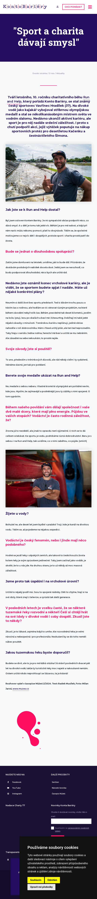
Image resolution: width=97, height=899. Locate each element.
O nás (52, 73)
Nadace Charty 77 (15, 805)
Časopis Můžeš (58, 794)
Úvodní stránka (40, 73)
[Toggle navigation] (90, 7)
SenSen (55, 782)
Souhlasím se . (72, 829)
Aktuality (60, 73)
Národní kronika (59, 788)
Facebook (13, 782)
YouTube (13, 788)
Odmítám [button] (52, 880)
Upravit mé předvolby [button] (41, 887)
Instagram (14, 794)
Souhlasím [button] (35, 880)
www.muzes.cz (21, 688)
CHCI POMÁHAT (73, 7)
